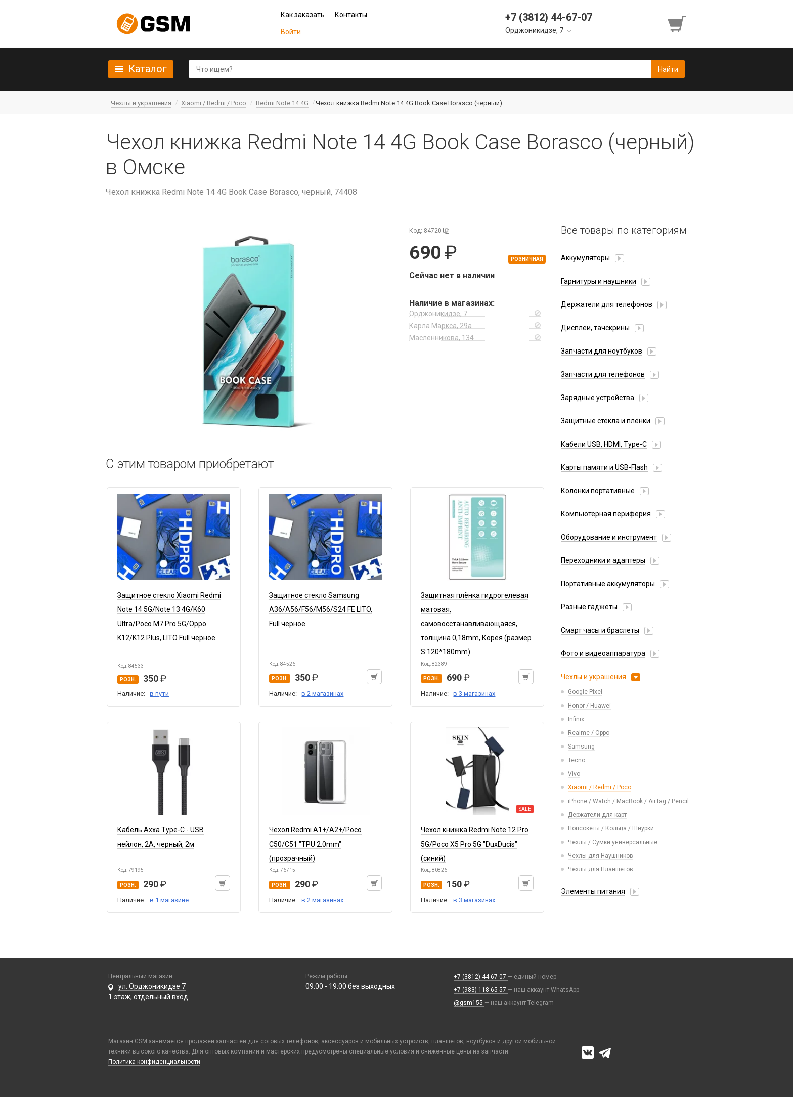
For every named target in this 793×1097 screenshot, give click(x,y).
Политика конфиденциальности (154, 1061)
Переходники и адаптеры (603, 560)
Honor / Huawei (589, 705)
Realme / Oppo (588, 732)
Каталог (147, 69)
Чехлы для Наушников (600, 855)
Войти (291, 32)
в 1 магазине (169, 900)
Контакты (351, 15)
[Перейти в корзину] (678, 24)
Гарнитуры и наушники (598, 281)
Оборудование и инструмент (609, 537)
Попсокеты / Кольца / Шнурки (611, 828)
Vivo (574, 773)
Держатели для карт (597, 814)
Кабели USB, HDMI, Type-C (604, 444)
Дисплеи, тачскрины (595, 328)
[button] (250, 333)
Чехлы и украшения (593, 677)
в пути (159, 693)
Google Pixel (585, 691)
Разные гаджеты (589, 607)
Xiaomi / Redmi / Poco (599, 787)
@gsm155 (469, 1002)
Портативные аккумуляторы (608, 584)
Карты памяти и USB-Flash (604, 467)
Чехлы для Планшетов (600, 869)
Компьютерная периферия (606, 514)
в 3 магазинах (474, 693)
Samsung (581, 746)
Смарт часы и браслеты (600, 630)
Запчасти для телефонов (603, 374)
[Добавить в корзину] (374, 676)
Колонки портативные (598, 491)
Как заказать (303, 15)
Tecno (576, 760)
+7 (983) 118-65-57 (481, 989)
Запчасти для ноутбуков (601, 351)
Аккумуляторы (585, 258)
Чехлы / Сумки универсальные (612, 842)
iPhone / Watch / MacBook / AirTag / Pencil (628, 801)
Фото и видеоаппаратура (603, 653)
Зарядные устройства (597, 397)
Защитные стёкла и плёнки (605, 421)
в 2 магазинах (322, 693)
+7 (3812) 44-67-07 (481, 976)
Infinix (576, 719)
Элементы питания (593, 891)
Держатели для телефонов (606, 304)
